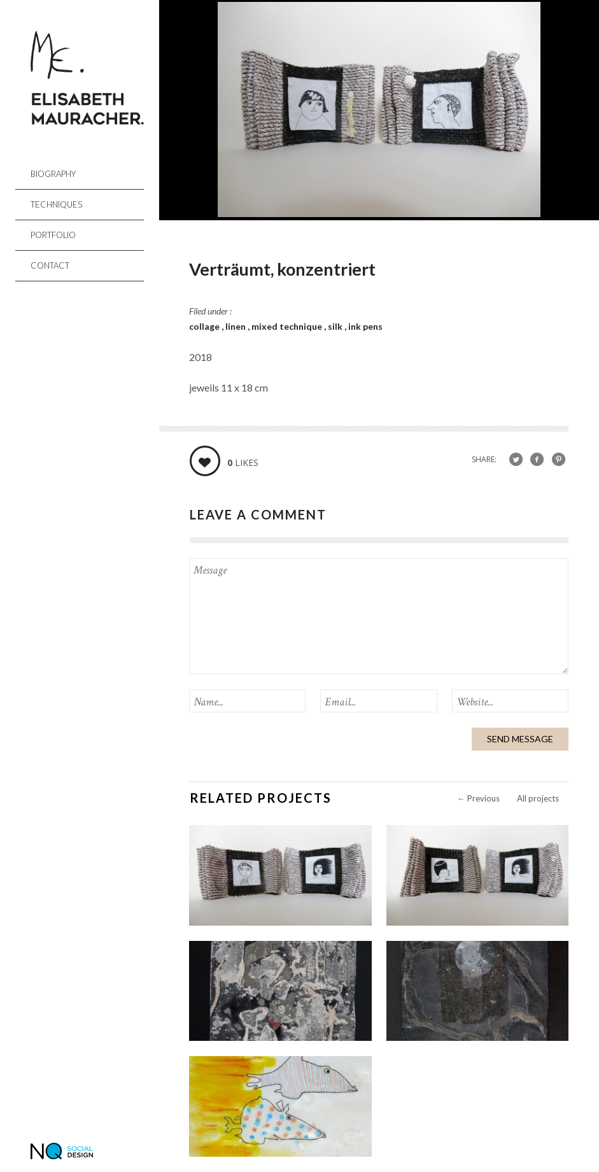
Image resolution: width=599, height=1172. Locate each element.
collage (205, 326)
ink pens (365, 326)
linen (236, 326)
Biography (53, 174)
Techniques (56, 204)
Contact (50, 265)
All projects (538, 798)
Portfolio (53, 235)
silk (336, 326)
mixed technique (287, 326)
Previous (478, 798)
